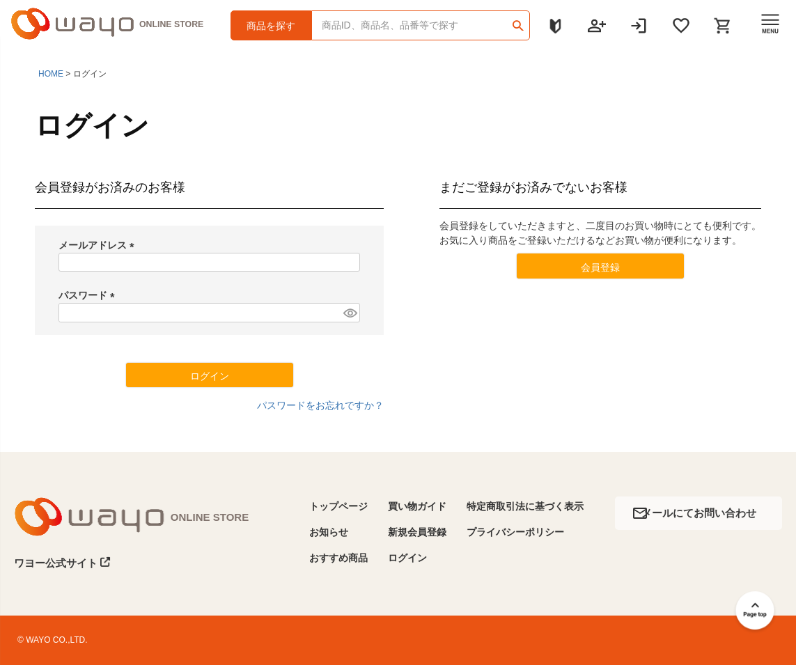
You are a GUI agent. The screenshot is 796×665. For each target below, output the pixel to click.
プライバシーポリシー (515, 532)
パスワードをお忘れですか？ (320, 405)
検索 (518, 21)
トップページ (338, 506)
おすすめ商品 (338, 557)
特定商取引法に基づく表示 (525, 506)
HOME (50, 74)
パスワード (89, 295)
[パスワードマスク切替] (349, 313)
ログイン (407, 557)
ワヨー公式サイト (62, 562)
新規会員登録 (417, 532)
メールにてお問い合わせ (698, 513)
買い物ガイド (417, 506)
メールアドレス (98, 245)
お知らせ (328, 532)
